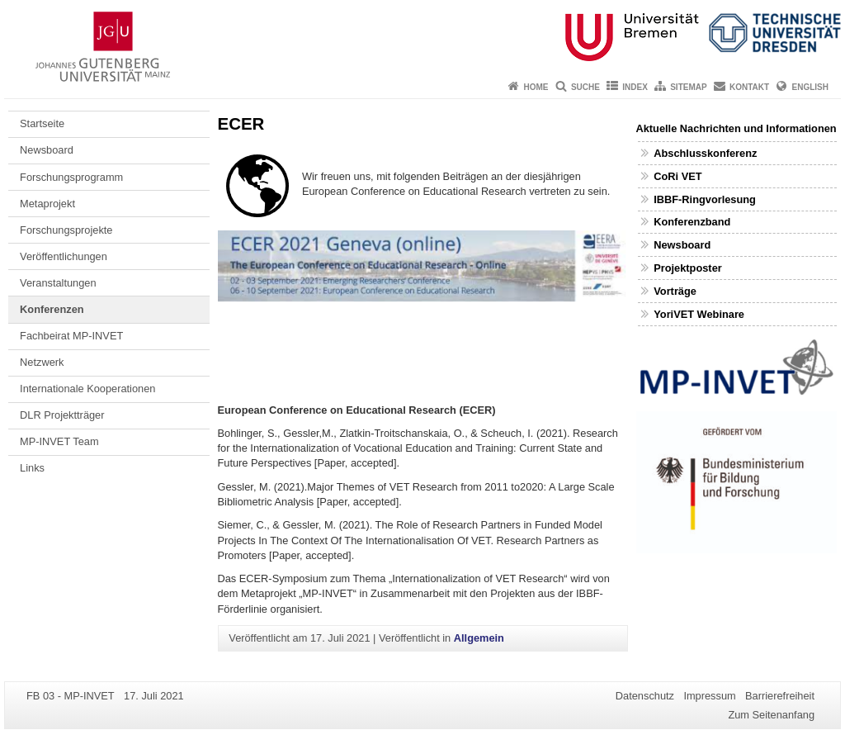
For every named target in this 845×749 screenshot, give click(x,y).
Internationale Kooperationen (87, 388)
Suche (585, 87)
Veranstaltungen (58, 283)
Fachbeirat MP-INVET (71, 335)
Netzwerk (42, 362)
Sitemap (688, 87)
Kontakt (749, 87)
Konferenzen (52, 309)
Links (32, 468)
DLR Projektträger (62, 415)
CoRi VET (677, 176)
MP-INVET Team (59, 441)
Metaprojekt (47, 203)
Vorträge (675, 291)
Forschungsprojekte (66, 230)
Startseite (42, 123)
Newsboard (46, 150)
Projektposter (688, 268)
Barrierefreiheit (779, 696)
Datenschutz (645, 696)
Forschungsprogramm (71, 177)
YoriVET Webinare (699, 314)
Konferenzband (692, 222)
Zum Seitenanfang (771, 715)
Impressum (709, 696)
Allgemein (479, 638)
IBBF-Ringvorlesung (705, 199)
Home (536, 87)
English (810, 87)
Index (635, 87)
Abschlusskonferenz (705, 153)
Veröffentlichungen (63, 256)
